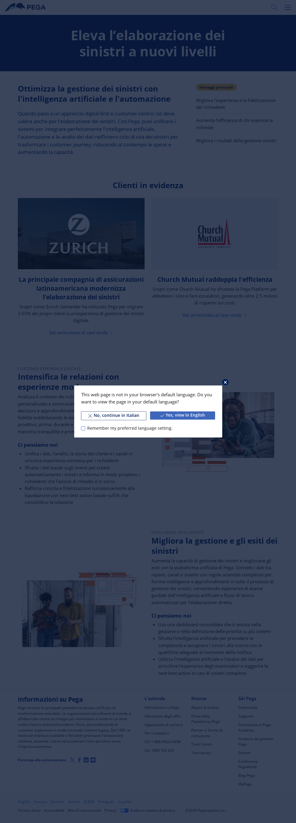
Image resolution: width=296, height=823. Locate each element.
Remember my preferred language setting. (129, 428)
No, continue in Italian (113, 415)
